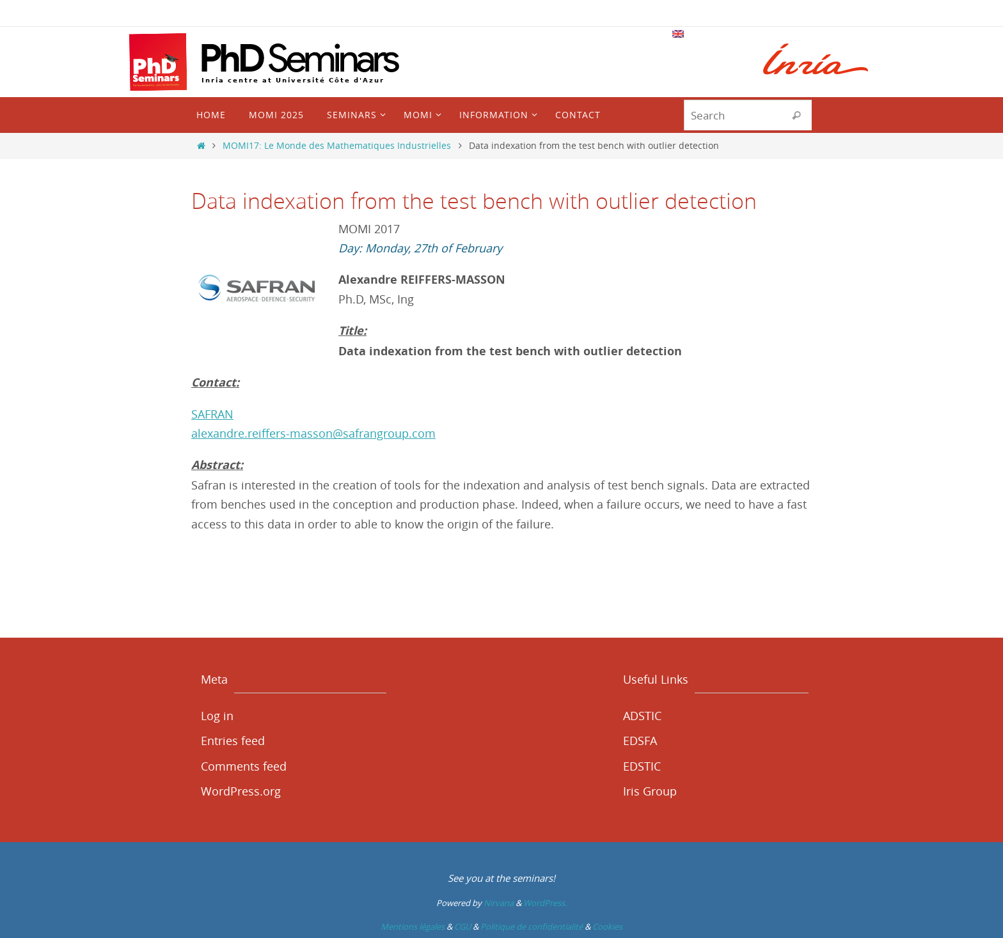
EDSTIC (642, 766)
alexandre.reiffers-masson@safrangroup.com (313, 433)
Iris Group (650, 791)
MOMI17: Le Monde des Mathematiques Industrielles (337, 145)
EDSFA (640, 740)
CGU (462, 926)
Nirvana (499, 903)
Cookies (607, 926)
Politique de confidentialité (531, 926)
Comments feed (244, 766)
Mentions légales (413, 926)
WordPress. (545, 903)
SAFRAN (212, 414)
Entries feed (233, 740)
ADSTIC (642, 715)
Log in (217, 715)
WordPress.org (241, 791)
